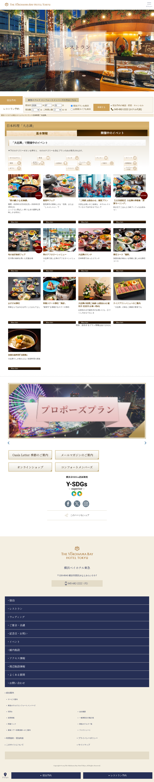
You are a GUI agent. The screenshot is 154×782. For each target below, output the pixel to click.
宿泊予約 (47, 775)
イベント (14, 641)
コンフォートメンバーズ (77, 466)
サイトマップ (84, 744)
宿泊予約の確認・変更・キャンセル (128, 105)
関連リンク (12, 723)
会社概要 (82, 711)
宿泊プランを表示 (80, 106)
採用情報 (11, 717)
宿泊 (12, 600)
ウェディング (17, 616)
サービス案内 (13, 699)
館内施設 (14, 649)
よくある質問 (17, 674)
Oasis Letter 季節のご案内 (30, 454)
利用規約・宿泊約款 (15, 737)
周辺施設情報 (17, 666)
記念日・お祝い (18, 633)
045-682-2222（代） (77, 583)
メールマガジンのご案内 (77, 454)
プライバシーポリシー (88, 737)
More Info (14, 222)
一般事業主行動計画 (86, 717)
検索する (101, 107)
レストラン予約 (119, 775)
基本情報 (42, 133)
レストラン (27, 115)
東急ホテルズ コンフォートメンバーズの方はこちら (52, 100)
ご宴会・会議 (17, 625)
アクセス (5, 775)
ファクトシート (85, 730)
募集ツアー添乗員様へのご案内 (19, 730)
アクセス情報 (17, 658)
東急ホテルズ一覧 (85, 723)
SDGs (10, 711)
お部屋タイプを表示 (81, 109)
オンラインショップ (30, 466)
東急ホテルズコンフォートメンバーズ (22, 705)
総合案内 (10, 692)
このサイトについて (15, 744)
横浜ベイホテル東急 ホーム (11, 115)
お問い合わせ (17, 682)
